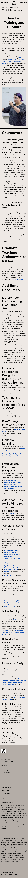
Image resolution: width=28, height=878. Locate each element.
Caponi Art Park (8, 564)
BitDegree (21, 59)
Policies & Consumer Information (10, 870)
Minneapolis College (9, 606)
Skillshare (21, 58)
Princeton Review (7, 699)
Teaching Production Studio (12, 304)
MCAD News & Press (6, 787)
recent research (12, 178)
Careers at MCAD (5, 790)
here (5, 492)
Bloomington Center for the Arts (12, 567)
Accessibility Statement (7, 795)
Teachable (10, 59)
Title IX (11, 872)
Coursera (4, 61)
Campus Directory (5, 776)
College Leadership (6, 785)
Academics (4, 7)
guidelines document (17, 279)
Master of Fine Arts (7, 9)
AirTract (20, 61)
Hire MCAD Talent (5, 793)
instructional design (7, 52)
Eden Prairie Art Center (10, 552)
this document (11, 513)
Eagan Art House (8, 562)
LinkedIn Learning (13, 61)
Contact (3, 798)
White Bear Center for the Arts (12, 558)
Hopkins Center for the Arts (11, 550)
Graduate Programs (14, 7)
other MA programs (12, 157)
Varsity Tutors (17, 697)
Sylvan (23, 697)
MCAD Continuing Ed (9, 603)
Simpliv (16, 59)
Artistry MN (7, 560)
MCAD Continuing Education (14, 147)
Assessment (4, 872)
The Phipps (7, 571)
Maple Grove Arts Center (10, 566)
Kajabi (4, 63)
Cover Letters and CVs (10, 480)
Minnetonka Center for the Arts (12, 554)
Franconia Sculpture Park (11, 569)
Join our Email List (6, 779)
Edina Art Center (8, 556)
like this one (16, 619)
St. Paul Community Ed (10, 599)
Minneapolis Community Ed (11, 601)
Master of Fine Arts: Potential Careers (12, 10)
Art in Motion (7, 575)
